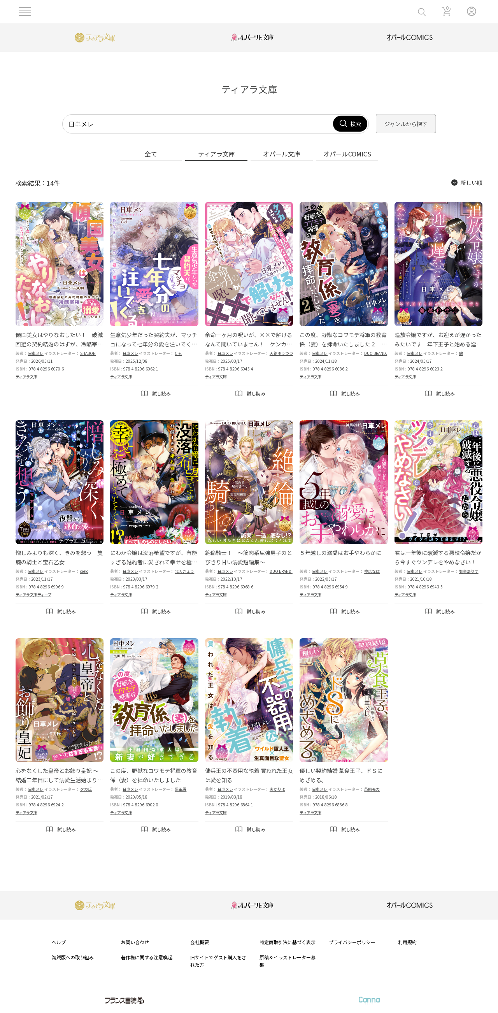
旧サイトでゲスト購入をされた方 (218, 961)
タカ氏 (86, 789)
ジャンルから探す (406, 124)
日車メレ (36, 353)
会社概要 (199, 942)
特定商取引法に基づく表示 (288, 942)
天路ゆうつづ (281, 353)
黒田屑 (180, 789)
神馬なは (372, 571)
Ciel (178, 353)
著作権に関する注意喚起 (146, 957)
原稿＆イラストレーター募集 (288, 961)
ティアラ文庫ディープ (33, 594)
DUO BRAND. (375, 353)
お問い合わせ (135, 942)
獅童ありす (469, 571)
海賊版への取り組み (73, 957)
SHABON (88, 353)
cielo (84, 571)
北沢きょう (184, 571)
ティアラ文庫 (26, 376)
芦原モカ (372, 789)
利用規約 (407, 942)
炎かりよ (277, 789)
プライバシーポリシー (352, 942)
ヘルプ (59, 942)
